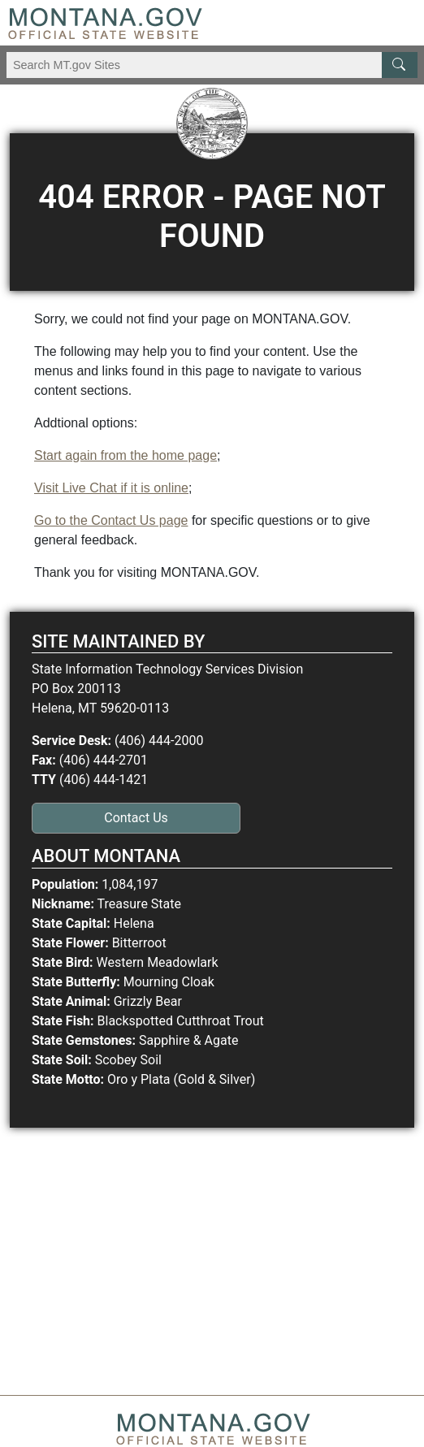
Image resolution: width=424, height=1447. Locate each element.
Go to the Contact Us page (111, 520)
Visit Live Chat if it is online (111, 488)
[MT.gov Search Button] (400, 65)
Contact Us (136, 817)
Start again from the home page (125, 455)
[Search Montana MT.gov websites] (212, 65)
